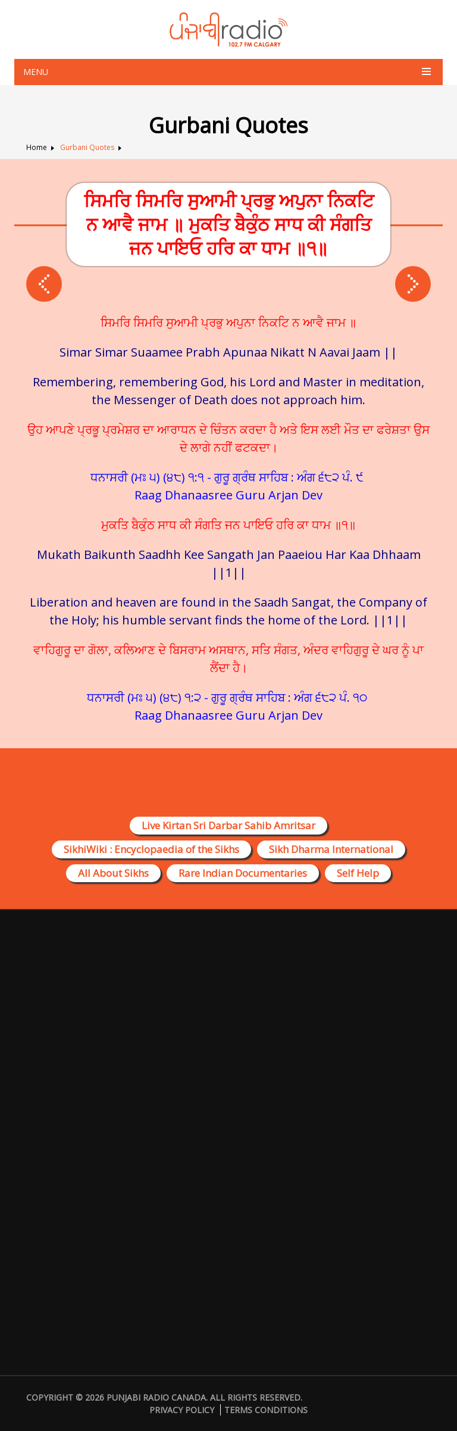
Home (36, 147)
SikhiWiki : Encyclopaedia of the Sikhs (151, 849)
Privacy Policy (181, 1410)
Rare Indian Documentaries (243, 873)
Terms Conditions (266, 1410)
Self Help (358, 873)
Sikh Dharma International (331, 849)
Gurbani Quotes (87, 147)
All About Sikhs (113, 873)
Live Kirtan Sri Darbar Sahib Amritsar (228, 825)
